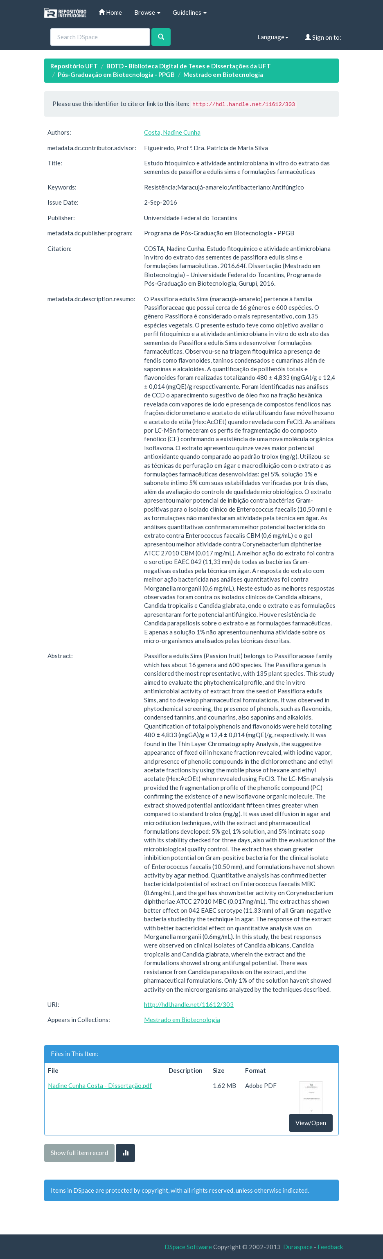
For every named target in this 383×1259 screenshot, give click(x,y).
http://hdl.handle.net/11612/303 (189, 1004)
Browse (147, 12)
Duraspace (298, 1246)
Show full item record (79, 1152)
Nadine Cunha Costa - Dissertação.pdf (100, 1085)
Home (110, 12)
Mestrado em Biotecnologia (223, 74)
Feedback (330, 1246)
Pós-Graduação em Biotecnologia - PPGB (116, 74)
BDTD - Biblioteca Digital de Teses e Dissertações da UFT (188, 66)
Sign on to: (323, 37)
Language (272, 37)
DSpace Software (188, 1246)
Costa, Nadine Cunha (172, 132)
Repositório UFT (74, 66)
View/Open (310, 1122)
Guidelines (190, 12)
